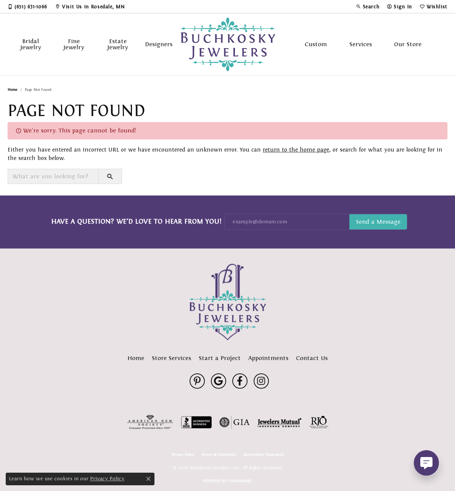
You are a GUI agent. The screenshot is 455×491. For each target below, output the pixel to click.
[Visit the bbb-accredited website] (196, 422)
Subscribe (378, 221)
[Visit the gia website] (234, 422)
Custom (316, 44)
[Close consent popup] (148, 478)
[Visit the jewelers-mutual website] (279, 422)
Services (360, 44)
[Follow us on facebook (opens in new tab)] (240, 381)
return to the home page (296, 150)
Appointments (268, 358)
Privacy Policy (183, 455)
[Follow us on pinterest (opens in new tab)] (197, 381)
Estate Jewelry (117, 44)
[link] (27, 6)
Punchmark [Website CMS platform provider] (239, 481)
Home (13, 89)
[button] (367, 6)
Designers (158, 44)
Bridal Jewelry (30, 44)
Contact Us (312, 358)
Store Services (171, 358)
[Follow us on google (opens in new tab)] (218, 381)
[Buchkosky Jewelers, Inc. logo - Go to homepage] (227, 44)
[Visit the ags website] (150, 422)
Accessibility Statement (263, 455)
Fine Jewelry (73, 44)
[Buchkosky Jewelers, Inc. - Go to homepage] (228, 302)
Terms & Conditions (219, 455)
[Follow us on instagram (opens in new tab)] (261, 381)
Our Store (407, 44)
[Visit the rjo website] (318, 422)
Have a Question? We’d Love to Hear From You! (136, 221)
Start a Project (220, 358)
